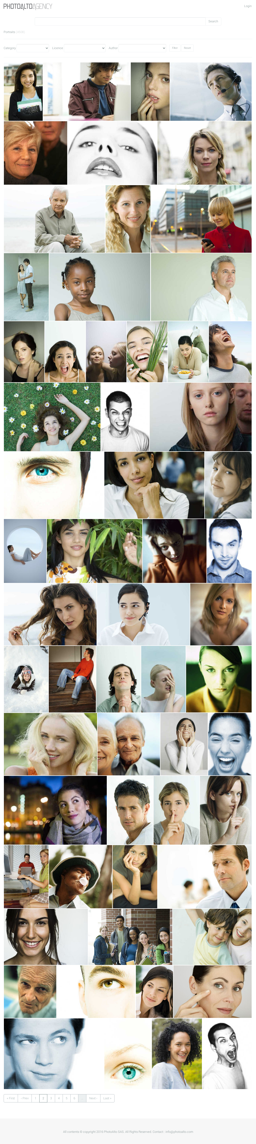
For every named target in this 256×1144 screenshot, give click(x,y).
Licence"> (85, 48)
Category (10, 48)
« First (11, 1098)
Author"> (142, 48)
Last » (107, 1098)
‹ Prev (25, 1098)
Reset (187, 48)
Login (248, 6)
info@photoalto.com (179, 1132)
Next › (93, 1098)
